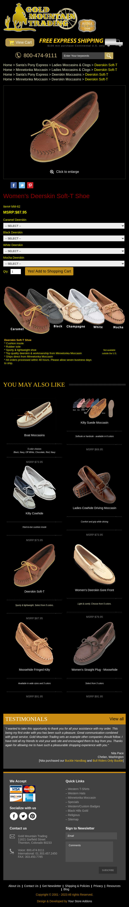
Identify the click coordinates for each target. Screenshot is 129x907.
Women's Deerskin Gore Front (94, 590)
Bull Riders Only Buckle (108, 760)
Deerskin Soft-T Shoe (17, 340)
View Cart (20, 43)
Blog (66, 889)
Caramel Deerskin (14, 219)
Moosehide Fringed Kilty (34, 669)
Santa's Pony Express (32, 65)
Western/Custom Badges (84, 806)
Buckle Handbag (75, 760)
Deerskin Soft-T (34, 591)
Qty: (6, 271)
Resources (114, 886)
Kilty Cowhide (34, 513)
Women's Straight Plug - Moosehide (95, 669)
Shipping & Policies (77, 886)
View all (117, 719)
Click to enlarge (67, 171)
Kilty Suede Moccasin (94, 422)
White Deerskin (13, 245)
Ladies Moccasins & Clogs (71, 65)
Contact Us (31, 886)
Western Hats (76, 793)
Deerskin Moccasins (66, 74)
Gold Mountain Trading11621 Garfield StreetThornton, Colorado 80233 (35, 839)
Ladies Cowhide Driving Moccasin (94, 508)
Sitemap (73, 819)
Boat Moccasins (34, 435)
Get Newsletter (51, 886)
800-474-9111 (40, 55)
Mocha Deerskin (13, 257)
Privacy (98, 886)
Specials (73, 802)
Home (7, 65)
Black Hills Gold (78, 810)
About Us (14, 886)
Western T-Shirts (78, 789)
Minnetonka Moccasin (32, 70)
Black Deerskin (13, 232)
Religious (74, 815)
